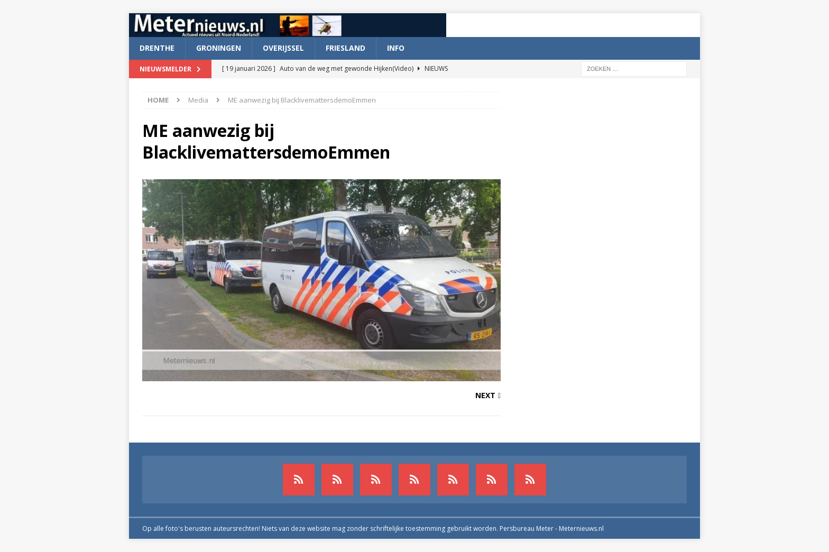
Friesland (345, 48)
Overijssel (283, 48)
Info (395, 48)
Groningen (218, 48)
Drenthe (157, 48)
